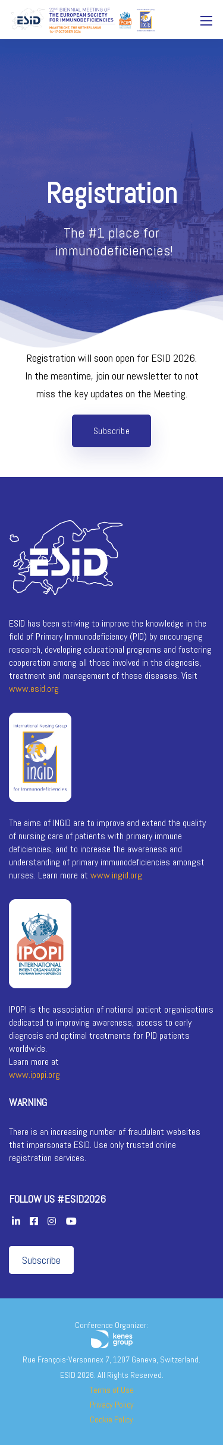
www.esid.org (34, 688)
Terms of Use (111, 1389)
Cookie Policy (111, 1419)
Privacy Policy (112, 1404)
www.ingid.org (116, 875)
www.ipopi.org (34, 1074)
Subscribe (41, 1260)
